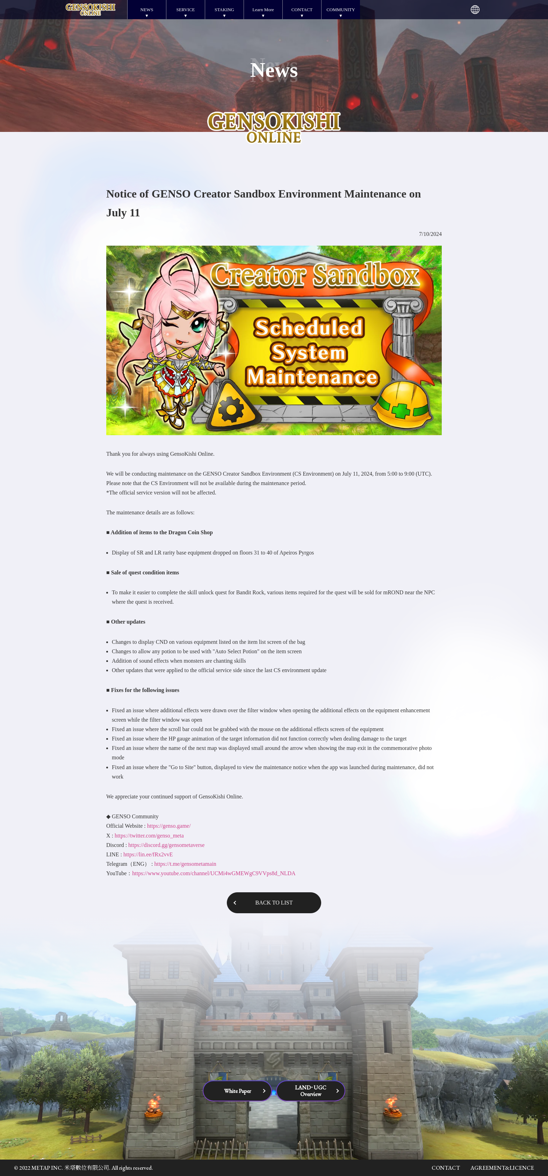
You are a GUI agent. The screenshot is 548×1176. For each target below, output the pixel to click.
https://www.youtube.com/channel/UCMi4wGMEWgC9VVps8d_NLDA (213, 873)
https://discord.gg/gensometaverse (166, 845)
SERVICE (185, 9)
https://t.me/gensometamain (185, 864)
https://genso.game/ (169, 826)
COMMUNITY (340, 9)
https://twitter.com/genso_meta (149, 836)
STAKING (224, 9)
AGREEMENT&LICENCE (502, 1167)
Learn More (263, 9)
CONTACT (301, 9)
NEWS (146, 9)
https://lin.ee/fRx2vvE (148, 854)
